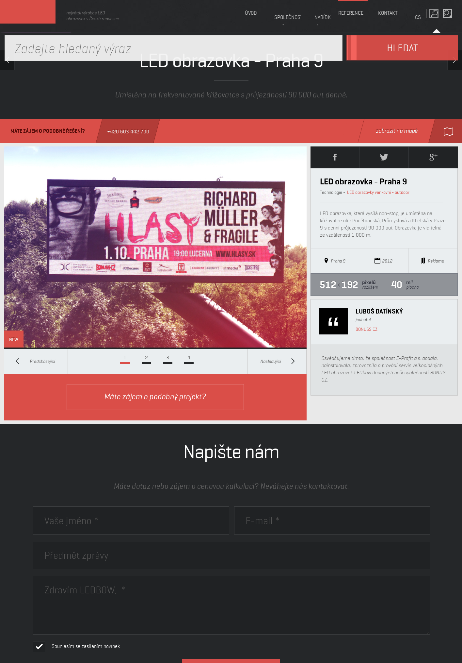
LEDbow (36, 16)
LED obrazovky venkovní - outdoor (378, 192)
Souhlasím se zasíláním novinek (86, 646)
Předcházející (35, 361)
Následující (277, 361)
